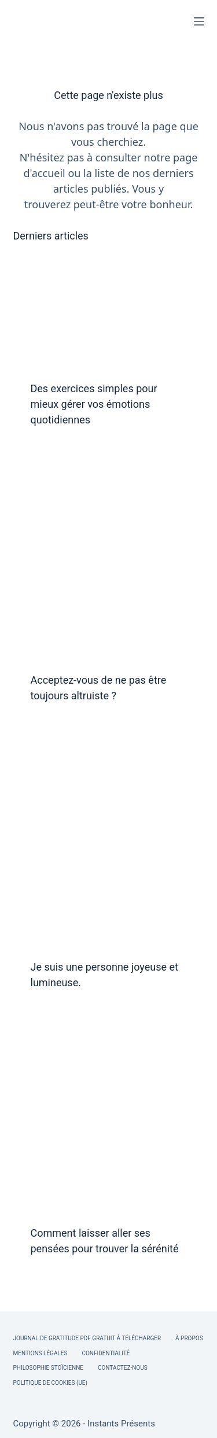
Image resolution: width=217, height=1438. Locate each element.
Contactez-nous (123, 1368)
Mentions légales (40, 1353)
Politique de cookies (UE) (50, 1383)
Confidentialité (106, 1353)
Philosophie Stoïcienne (48, 1368)
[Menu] (199, 21)
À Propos (189, 1338)
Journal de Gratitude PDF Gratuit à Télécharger (87, 1338)
